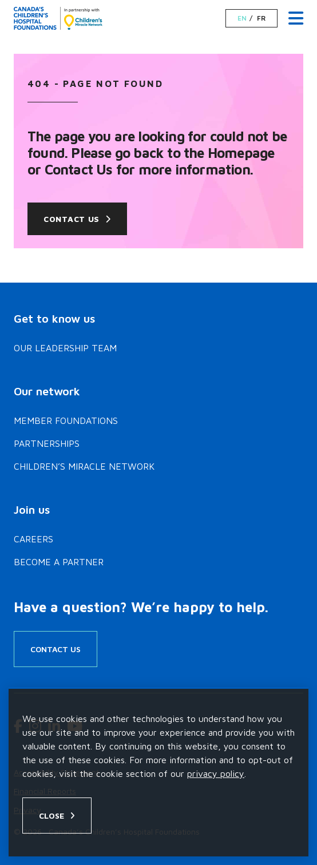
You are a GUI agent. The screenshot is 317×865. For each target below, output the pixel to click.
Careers (33, 539)
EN (242, 18)
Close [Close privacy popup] (51, 815)
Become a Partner (59, 562)
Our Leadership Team (65, 348)
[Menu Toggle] (295, 19)
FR (261, 18)
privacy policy (215, 773)
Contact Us (71, 219)
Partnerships (47, 443)
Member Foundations (66, 420)
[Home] (58, 18)
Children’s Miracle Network (84, 466)
